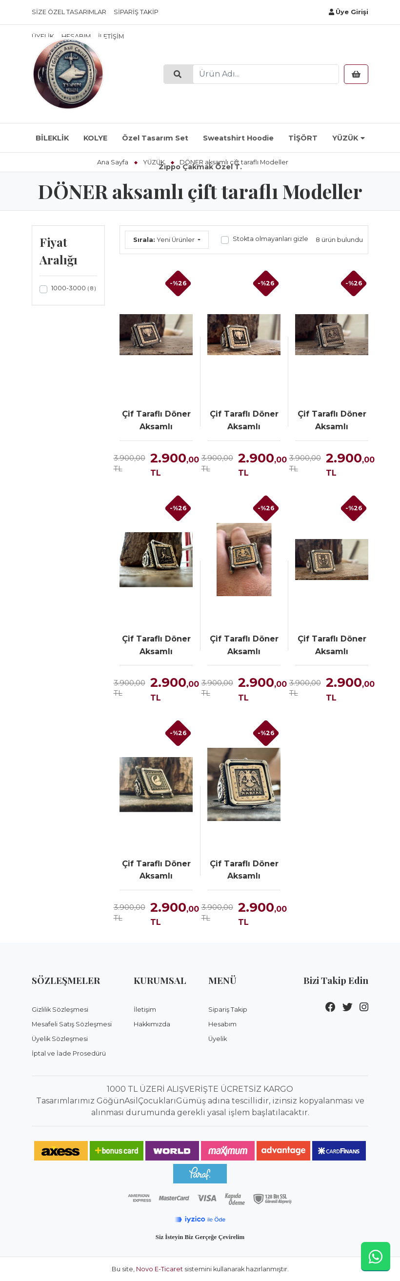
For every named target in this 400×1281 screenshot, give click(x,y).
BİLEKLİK (52, 138)
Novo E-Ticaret (159, 1269)
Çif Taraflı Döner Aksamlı (156, 420)
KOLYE (95, 138)
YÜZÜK (345, 138)
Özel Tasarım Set (155, 138)
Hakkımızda (152, 1024)
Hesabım (222, 1024)
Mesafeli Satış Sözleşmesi (72, 1024)
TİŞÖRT (303, 138)
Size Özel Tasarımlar (69, 12)
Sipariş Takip (136, 12)
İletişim (145, 1009)
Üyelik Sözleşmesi (60, 1038)
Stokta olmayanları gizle (270, 238)
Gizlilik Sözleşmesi (60, 1009)
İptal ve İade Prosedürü (69, 1053)
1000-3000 (73, 288)
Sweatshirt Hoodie (238, 138)
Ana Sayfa (112, 162)
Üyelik (217, 1038)
